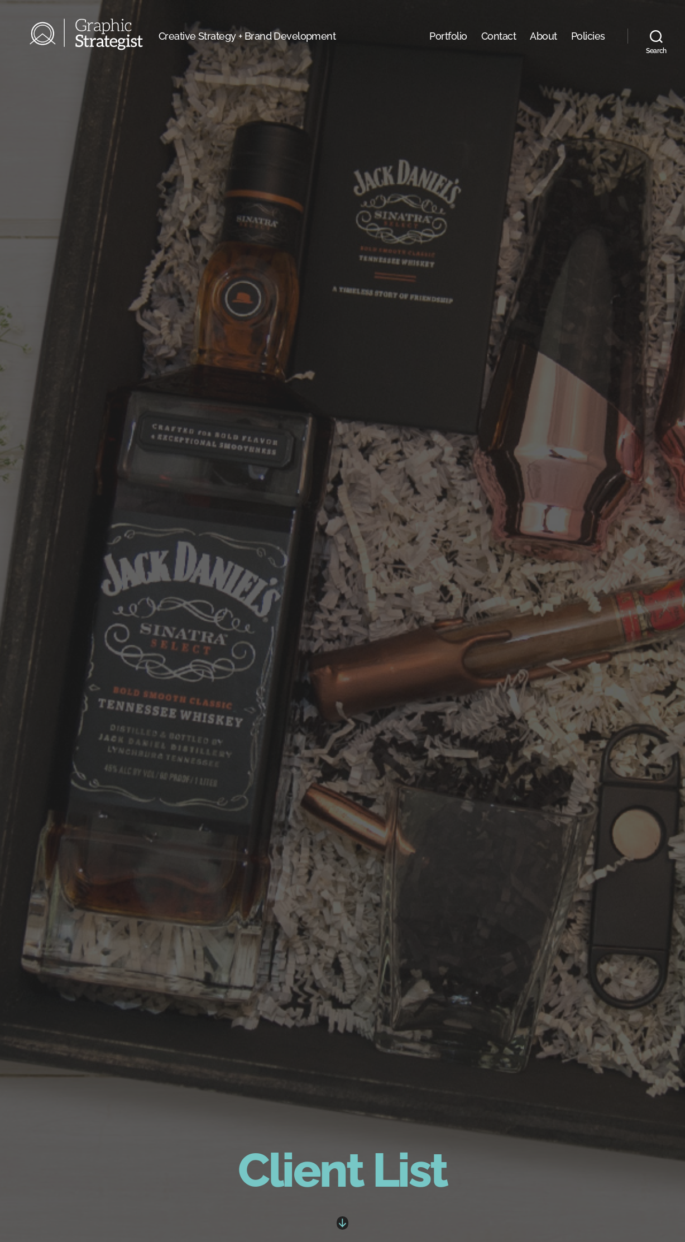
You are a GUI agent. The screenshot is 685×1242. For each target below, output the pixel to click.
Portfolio (448, 49)
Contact (498, 49)
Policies (588, 49)
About (543, 49)
